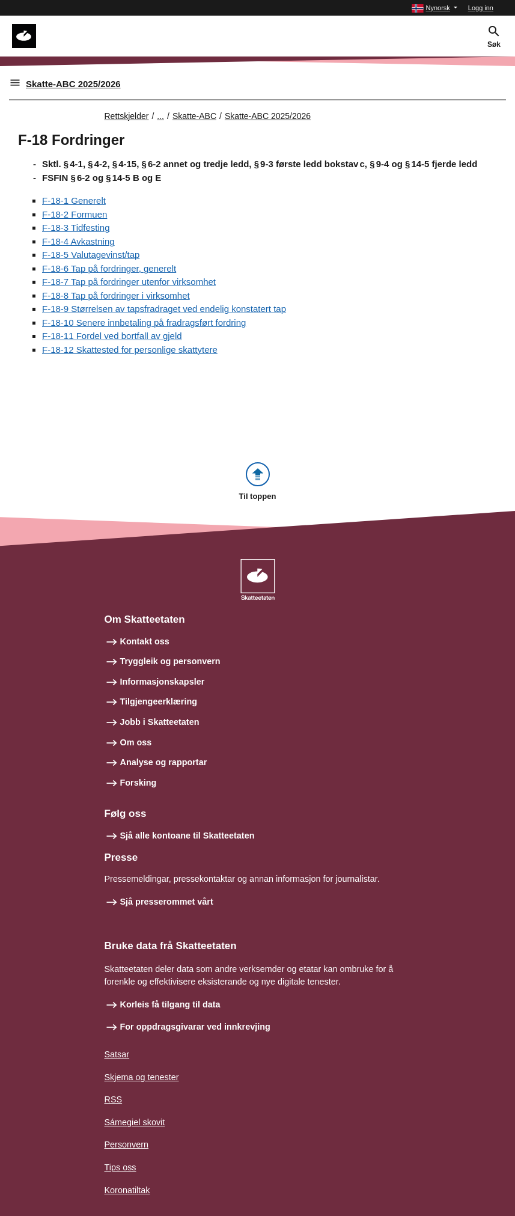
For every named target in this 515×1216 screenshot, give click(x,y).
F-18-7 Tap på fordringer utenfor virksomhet (129, 282)
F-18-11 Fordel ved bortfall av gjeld (112, 336)
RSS (114, 1099)
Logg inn (480, 7)
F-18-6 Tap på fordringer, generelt (109, 268)
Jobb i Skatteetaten (160, 722)
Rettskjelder (127, 116)
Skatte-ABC (194, 116)
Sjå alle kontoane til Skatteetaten (187, 835)
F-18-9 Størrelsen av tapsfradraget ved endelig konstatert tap (164, 309)
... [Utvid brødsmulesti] (160, 116)
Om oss (136, 742)
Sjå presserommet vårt (166, 901)
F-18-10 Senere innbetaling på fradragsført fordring (144, 322)
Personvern (127, 1144)
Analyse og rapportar (163, 762)
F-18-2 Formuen (74, 214)
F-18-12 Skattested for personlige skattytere (130, 349)
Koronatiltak (127, 1190)
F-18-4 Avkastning (78, 241)
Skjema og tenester (142, 1077)
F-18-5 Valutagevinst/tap (90, 254)
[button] (434, 8)
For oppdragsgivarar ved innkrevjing (195, 1026)
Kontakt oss (144, 641)
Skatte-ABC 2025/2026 (73, 84)
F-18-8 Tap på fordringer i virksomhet (116, 295)
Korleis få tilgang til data (170, 1004)
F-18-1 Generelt (74, 200)
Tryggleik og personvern (170, 661)
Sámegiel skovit (135, 1122)
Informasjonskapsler (162, 681)
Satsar (117, 1054)
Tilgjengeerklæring (158, 701)
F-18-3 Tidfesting (76, 227)
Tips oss (120, 1167)
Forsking (138, 782)
